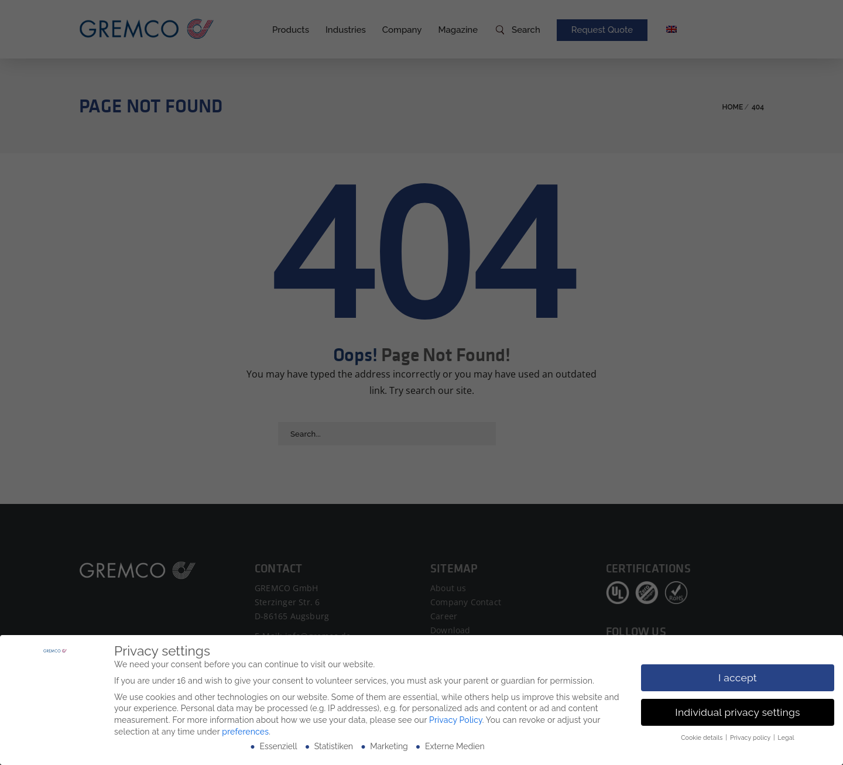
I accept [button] (737, 678)
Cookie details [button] (702, 737)
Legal (786, 737)
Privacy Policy (455, 720)
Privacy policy (751, 737)
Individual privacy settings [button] (737, 712)
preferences (245, 731)
